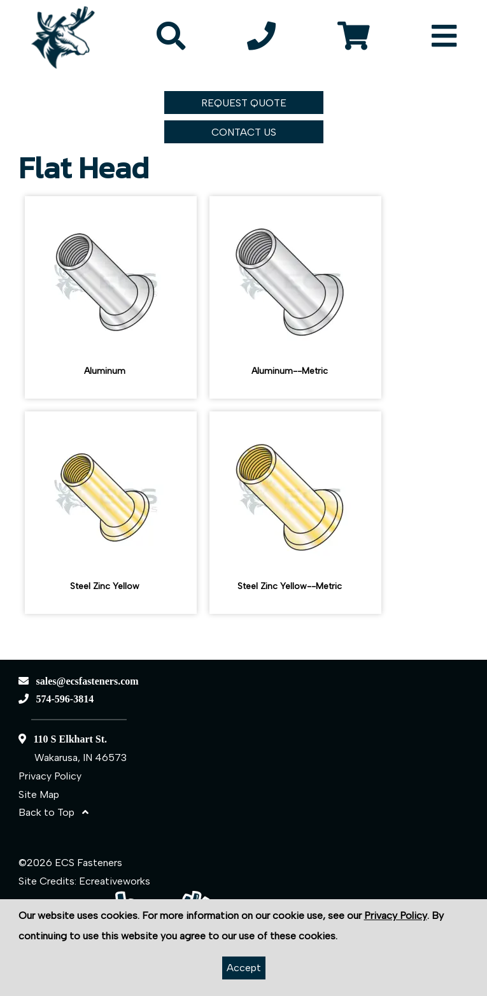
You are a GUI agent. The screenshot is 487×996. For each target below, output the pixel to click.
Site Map (38, 794)
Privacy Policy (49, 776)
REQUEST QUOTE (243, 103)
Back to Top (53, 812)
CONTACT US (243, 132)
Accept (244, 968)
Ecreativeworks (114, 881)
